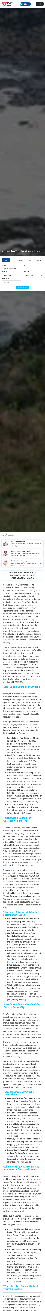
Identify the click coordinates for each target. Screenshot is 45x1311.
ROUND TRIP (6, 259)
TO (25, 265)
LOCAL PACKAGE (21, 259)
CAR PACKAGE (38, 259)
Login (40, 4)
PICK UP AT (6, 278)
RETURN (26, 272)
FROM (4, 265)
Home (3, 535)
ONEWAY (13, 259)
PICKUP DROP (30, 259)
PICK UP (4, 272)
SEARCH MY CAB (22, 287)
